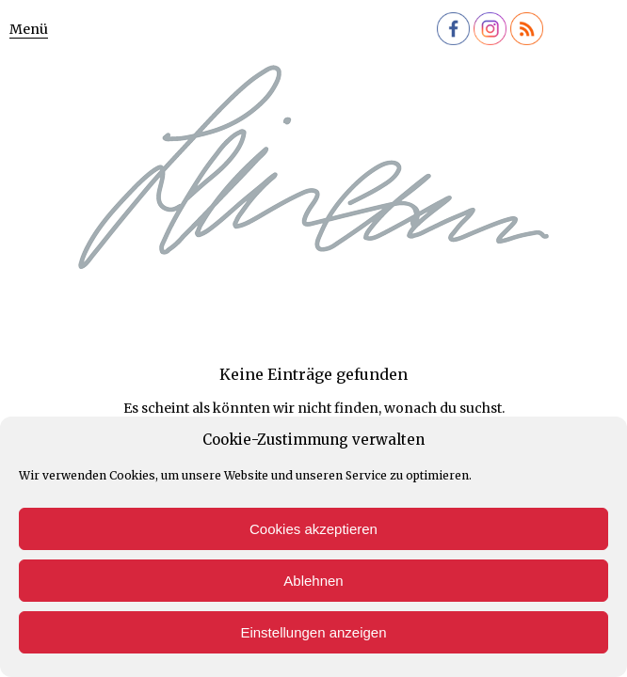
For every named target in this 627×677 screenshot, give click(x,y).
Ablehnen (313, 581)
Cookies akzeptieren (313, 529)
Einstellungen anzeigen (313, 632)
